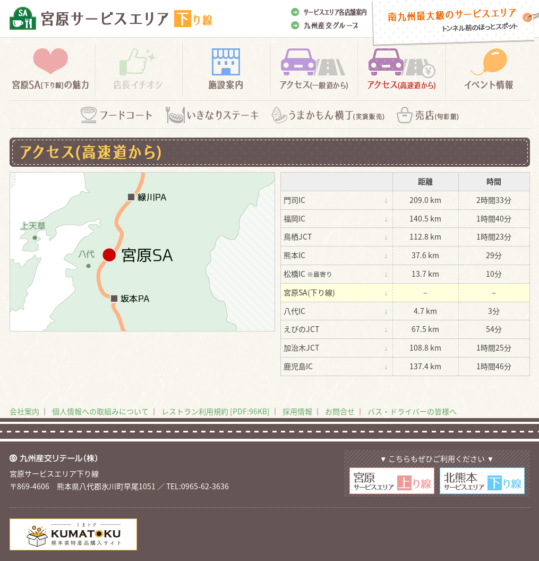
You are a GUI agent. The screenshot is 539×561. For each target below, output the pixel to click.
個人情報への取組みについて (100, 411)
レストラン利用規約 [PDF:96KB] (215, 411)
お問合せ (340, 411)
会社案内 (24, 411)
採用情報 (297, 411)
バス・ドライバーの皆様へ (412, 411)
